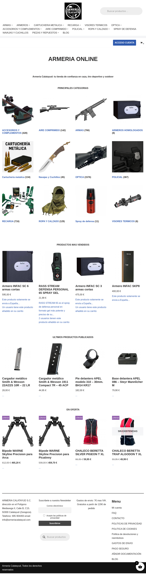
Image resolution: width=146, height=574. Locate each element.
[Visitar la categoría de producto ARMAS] (91, 113)
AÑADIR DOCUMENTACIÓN (126, 554)
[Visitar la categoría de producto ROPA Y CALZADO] (54, 204)
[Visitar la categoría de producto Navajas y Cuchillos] (54, 160)
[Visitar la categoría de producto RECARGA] (17, 204)
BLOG (66, 33)
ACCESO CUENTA (124, 42)
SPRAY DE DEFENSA (125, 29)
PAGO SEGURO (120, 549)
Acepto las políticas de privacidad (54, 517)
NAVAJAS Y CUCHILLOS (15, 33)
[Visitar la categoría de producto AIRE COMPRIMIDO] (54, 113)
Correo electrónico (55, 506)
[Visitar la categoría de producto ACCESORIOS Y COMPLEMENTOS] (17, 115)
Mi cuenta (117, 508)
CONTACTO (118, 519)
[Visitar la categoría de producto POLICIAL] (127, 160)
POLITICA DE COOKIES (124, 529)
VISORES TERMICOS (96, 25)
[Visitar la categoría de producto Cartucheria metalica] (17, 160)
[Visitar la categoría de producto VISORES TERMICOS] (127, 204)
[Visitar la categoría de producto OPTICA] (91, 160)
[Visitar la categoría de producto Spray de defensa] (91, 204)
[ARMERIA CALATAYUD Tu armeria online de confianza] (73, 11)
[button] (12, 25)
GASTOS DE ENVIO (122, 544)
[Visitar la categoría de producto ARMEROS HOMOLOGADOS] (127, 115)
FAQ (114, 514)
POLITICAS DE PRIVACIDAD (127, 524)
